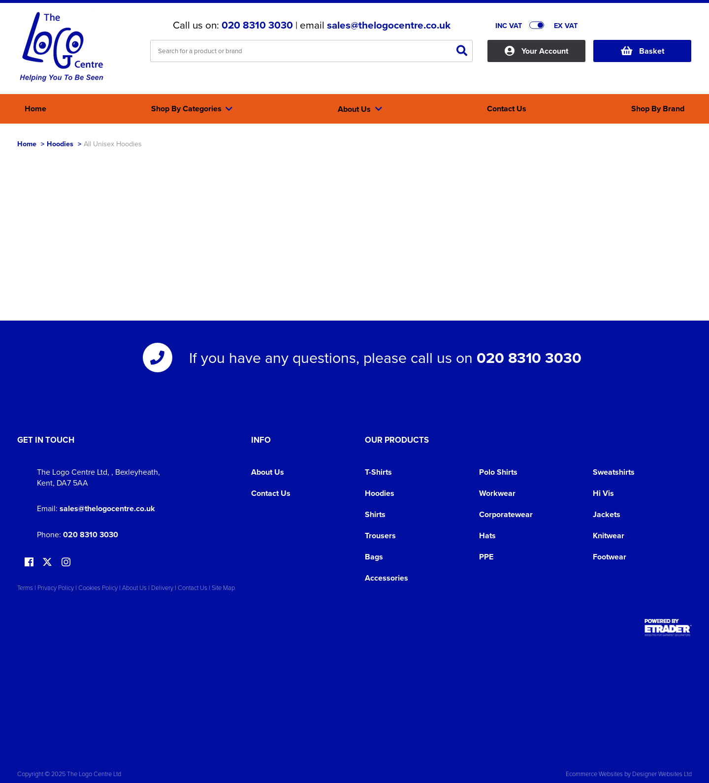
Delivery (162, 587)
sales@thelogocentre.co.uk (389, 25)
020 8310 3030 (257, 25)
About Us (267, 472)
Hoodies (60, 143)
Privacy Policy (55, 587)
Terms (25, 587)
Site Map (223, 587)
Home (26, 143)
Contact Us (270, 493)
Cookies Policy (98, 587)
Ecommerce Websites (594, 773)
